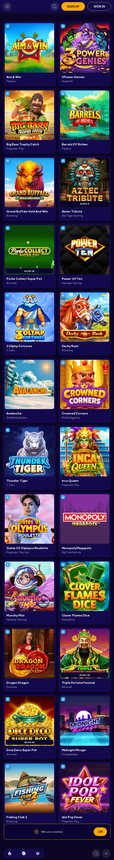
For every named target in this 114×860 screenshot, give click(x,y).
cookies (57, 831)
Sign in (99, 6)
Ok (100, 831)
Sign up (73, 6)
